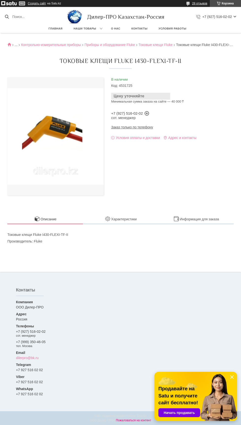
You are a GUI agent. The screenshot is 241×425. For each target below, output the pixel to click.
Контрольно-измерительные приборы (51, 45)
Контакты (139, 28)
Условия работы (172, 28)
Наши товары (85, 28)
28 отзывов (199, 3)
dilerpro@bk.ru (27, 358)
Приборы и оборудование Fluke (110, 45)
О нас (115, 28)
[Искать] (6, 16)
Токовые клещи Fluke (155, 45)
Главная (55, 28)
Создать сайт (37, 3)
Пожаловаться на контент (133, 420)
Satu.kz (141, 416)
